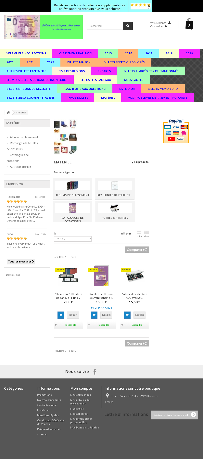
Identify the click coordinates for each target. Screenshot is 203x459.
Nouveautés (133, 80)
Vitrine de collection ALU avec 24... (134, 295)
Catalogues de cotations (72, 219)
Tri (55, 233)
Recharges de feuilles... (114, 195)
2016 (128, 53)
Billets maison (79, 62)
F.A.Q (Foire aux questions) (85, 89)
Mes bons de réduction (84, 427)
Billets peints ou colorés (124, 62)
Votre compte (158, 22)
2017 (148, 53)
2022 (50, 62)
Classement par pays (75, 53)
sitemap (42, 434)
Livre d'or (127, 89)
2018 (169, 53)
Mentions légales (48, 415)
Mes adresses (79, 413)
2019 (189, 53)
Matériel (108, 97)
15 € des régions (72, 71)
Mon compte (81, 388)
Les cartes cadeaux (96, 80)
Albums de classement (73, 195)
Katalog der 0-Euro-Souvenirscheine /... (101, 295)
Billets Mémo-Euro (163, 89)
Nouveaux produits (49, 400)
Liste (146, 234)
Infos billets (78, 97)
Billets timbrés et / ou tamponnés (151, 71)
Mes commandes (80, 394)
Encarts (104, 71)
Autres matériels (115, 218)
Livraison (43, 410)
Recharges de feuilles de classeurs (22, 146)
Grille (139, 234)
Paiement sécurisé (48, 429)
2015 (108, 53)
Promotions (44, 394)
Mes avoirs (77, 408)
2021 (30, 62)
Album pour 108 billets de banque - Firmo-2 (68, 295)
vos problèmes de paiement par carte (157, 97)
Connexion (156, 26)
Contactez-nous (47, 405)
